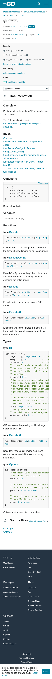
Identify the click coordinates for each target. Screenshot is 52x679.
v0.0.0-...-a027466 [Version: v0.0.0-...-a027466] (15, 27)
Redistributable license (15, 55)
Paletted (36, 356)
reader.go (8, 528)
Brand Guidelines (35, 605)
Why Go (7, 557)
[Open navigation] (46, 4)
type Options (9, 172)
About (31, 582)
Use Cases (8, 563)
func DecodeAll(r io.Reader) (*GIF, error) (27, 168)
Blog (29, 592)
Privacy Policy (27, 662)
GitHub (6, 626)
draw (23, 490)
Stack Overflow (34, 572)
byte (24, 377)
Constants (8, 138)
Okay (46, 671)
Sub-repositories (10, 592)
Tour (29, 567)
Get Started (34, 557)
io (22, 238)
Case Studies (9, 567)
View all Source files (37, 521)
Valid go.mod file (13, 50)
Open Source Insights (14, 82)
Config (10, 266)
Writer (28, 292)
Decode (13, 232)
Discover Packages (11, 12)
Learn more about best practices (17, 64)
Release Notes (34, 601)
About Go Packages (12, 596)
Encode (13, 286)
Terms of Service (26, 658)
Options (17, 295)
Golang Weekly (10, 644)
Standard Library (10, 588)
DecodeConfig (17, 257)
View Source (43, 183)
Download (32, 588)
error (11, 241)
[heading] (11, 4)
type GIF (7, 165)
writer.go (7, 532)
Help (30, 576)
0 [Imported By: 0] (9, 38)
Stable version (35, 59)
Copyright (26, 654)
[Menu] (26, 89)
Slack (5, 630)
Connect (8, 616)
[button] (4, 50)
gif (20, 15)
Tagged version (12, 59)
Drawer (26, 502)
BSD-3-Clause (17, 34)
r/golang (6, 635)
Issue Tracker (33, 596)
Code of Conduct (35, 610)
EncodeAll (15, 312)
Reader (28, 238)
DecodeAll (15, 435)
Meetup (6, 639)
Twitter (6, 621)
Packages (8, 582)
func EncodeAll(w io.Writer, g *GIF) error (23, 162)
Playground (32, 563)
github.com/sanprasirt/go (34, 12)
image (12, 15)
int (25, 359)
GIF (42, 318)
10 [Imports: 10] (34, 34)
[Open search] (39, 4)
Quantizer (32, 490)
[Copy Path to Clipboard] (23, 15)
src (4, 15)
